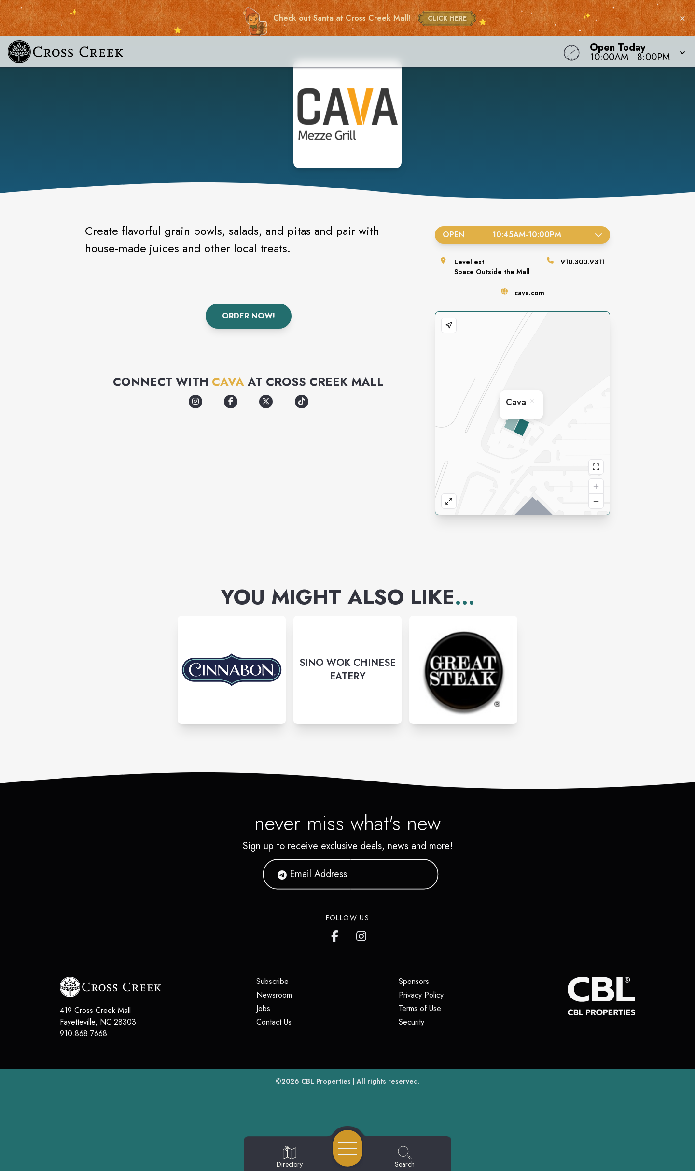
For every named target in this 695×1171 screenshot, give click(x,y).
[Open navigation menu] (348, 1148)
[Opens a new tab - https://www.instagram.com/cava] (195, 401)
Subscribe (272, 981)
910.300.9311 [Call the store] (582, 262)
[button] (634, 51)
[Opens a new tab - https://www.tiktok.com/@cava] (301, 401)
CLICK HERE (447, 18)
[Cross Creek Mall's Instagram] (362, 934)
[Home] (262, 51)
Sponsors (414, 981)
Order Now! (248, 315)
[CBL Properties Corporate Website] (567, 996)
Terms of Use (420, 1008)
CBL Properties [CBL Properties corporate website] (326, 1081)
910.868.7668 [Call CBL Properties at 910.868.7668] (83, 1033)
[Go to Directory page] (289, 1157)
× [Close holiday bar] (682, 18)
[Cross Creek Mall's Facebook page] (337, 934)
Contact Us (274, 1021)
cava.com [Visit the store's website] (529, 293)
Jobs (263, 1008)
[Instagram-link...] (231, 670)
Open (522, 234)
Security (411, 1021)
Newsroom (274, 994)
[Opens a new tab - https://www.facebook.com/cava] (230, 401)
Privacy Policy (421, 994)
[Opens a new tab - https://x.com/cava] (266, 401)
